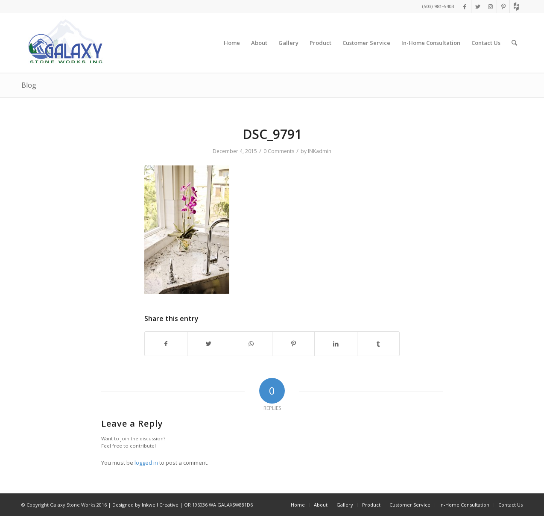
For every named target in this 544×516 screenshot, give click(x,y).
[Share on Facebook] (166, 344)
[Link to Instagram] (490, 6)
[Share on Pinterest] (293, 344)
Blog (28, 85)
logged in (146, 462)
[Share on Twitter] (208, 344)
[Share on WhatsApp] (251, 344)
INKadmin (319, 151)
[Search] (514, 43)
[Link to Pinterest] (503, 6)
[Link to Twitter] (477, 6)
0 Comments (278, 151)
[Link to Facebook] (465, 6)
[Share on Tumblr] (378, 344)
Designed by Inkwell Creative (145, 504)
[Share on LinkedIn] (336, 344)
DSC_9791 (272, 134)
